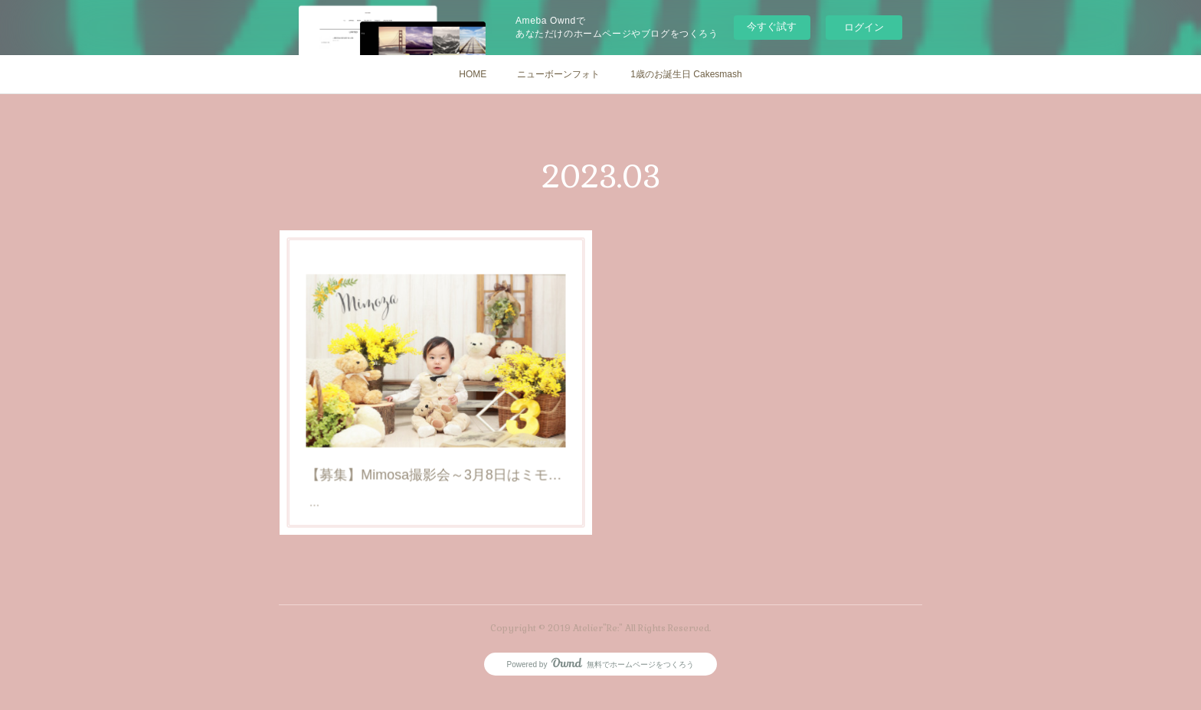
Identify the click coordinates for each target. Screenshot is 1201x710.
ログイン (864, 27)
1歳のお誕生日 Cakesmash (685, 74)
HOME (472, 74)
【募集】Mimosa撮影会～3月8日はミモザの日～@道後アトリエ (436, 461)
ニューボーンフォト (558, 74)
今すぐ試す (772, 26)
